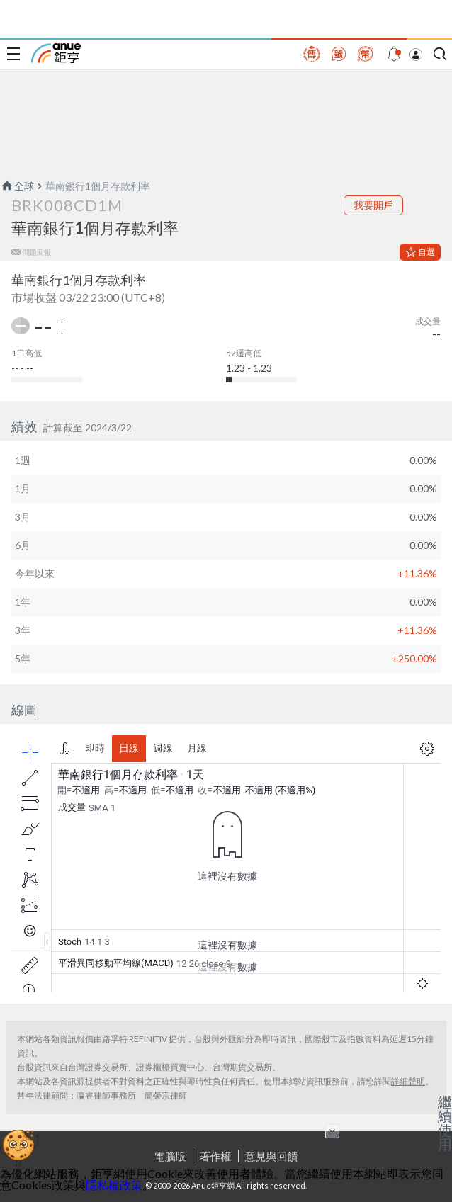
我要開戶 (373, 205)
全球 (17, 186)
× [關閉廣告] (332, 1131)
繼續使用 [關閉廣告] (445, 1123)
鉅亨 (56, 53)
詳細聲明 (408, 1081)
